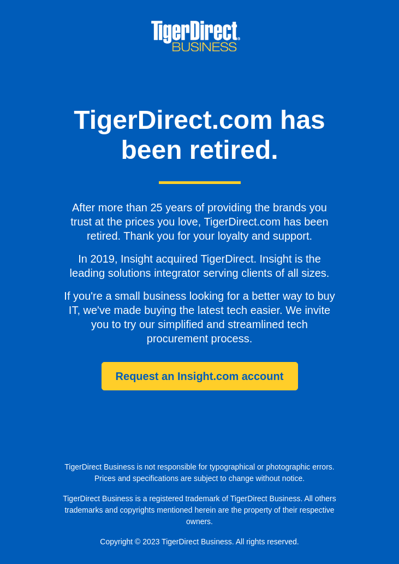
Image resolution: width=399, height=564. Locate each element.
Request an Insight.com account (200, 376)
